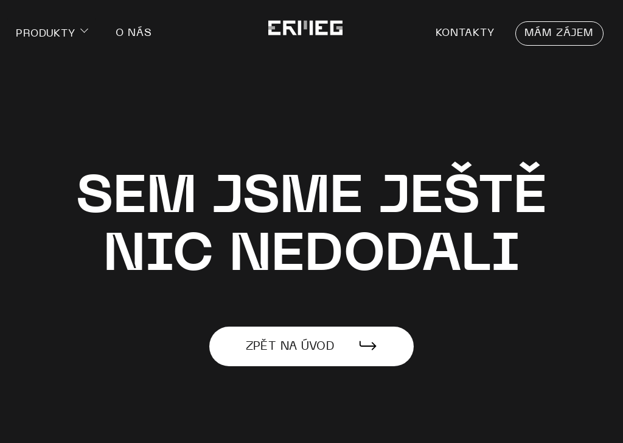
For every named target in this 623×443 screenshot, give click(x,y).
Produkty (45, 33)
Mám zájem (559, 31)
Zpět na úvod (290, 346)
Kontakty (465, 31)
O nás (134, 31)
